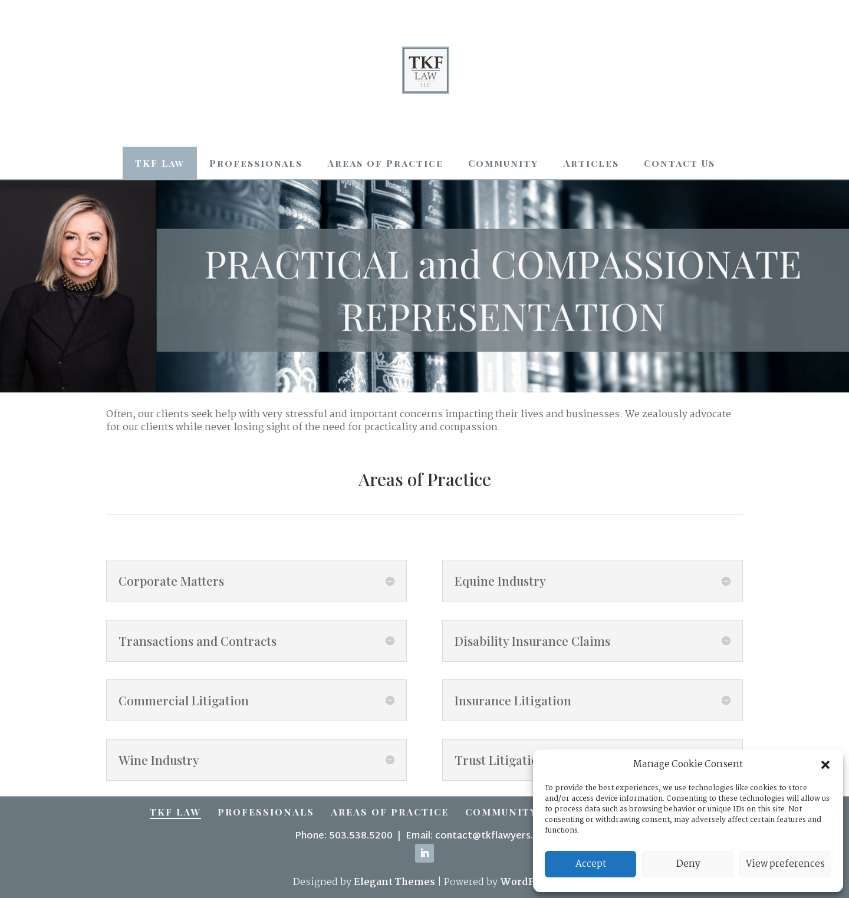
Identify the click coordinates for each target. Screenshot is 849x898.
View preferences (785, 864)
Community (503, 163)
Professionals (255, 163)
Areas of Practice (385, 163)
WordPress (528, 882)
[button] (825, 765)
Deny (688, 864)
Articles (591, 163)
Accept (590, 864)
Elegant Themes (394, 882)
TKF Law (160, 163)
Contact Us (679, 163)
